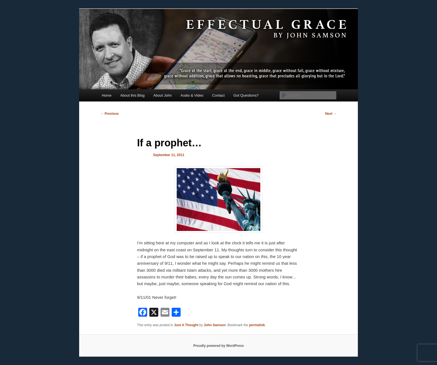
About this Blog (132, 95)
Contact (218, 95)
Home (106, 95)
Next (331, 114)
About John (162, 95)
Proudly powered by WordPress (218, 346)
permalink (257, 325)
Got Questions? (246, 95)
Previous (109, 114)
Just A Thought (186, 325)
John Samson (215, 325)
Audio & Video (192, 95)
